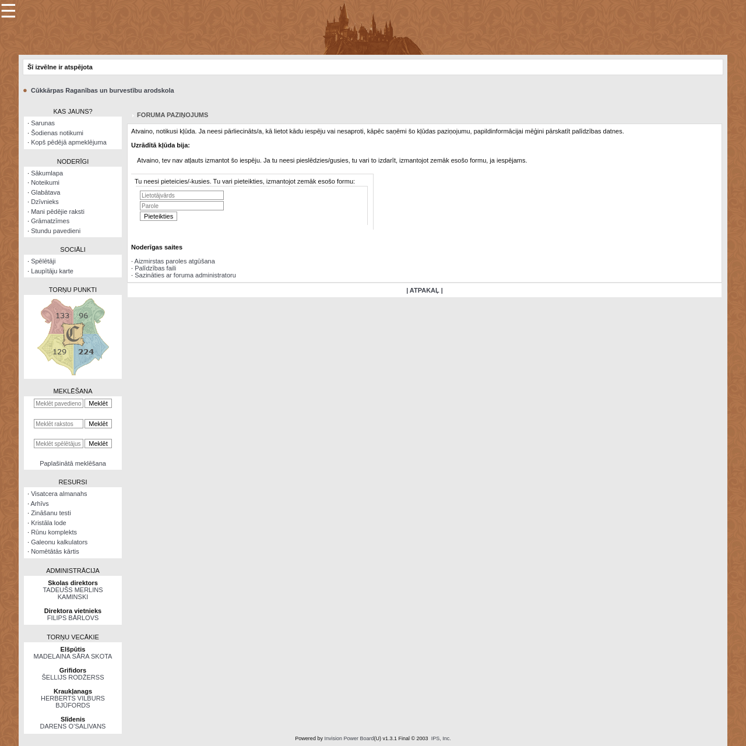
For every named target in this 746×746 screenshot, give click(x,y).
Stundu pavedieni (55, 230)
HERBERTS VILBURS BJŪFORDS (73, 702)
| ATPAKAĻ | (424, 290)
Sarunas (43, 122)
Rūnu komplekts (54, 532)
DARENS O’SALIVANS (73, 726)
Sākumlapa (47, 173)
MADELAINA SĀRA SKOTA (73, 656)
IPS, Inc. (441, 738)
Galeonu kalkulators (59, 542)
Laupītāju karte (52, 271)
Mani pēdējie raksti (58, 211)
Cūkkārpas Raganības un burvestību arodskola (102, 90)
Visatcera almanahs (59, 493)
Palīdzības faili (155, 268)
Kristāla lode (48, 522)
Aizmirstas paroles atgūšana (175, 261)
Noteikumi (45, 182)
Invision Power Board (349, 738)
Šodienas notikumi (57, 132)
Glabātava (45, 192)
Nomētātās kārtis (55, 551)
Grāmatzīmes (50, 220)
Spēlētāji (43, 261)
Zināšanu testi (51, 512)
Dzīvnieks (45, 201)
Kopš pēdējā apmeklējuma (69, 142)
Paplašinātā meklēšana (73, 463)
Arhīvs (40, 503)
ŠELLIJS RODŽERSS (73, 677)
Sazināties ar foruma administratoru (185, 275)
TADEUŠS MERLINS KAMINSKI (73, 593)
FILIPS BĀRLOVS (73, 617)
